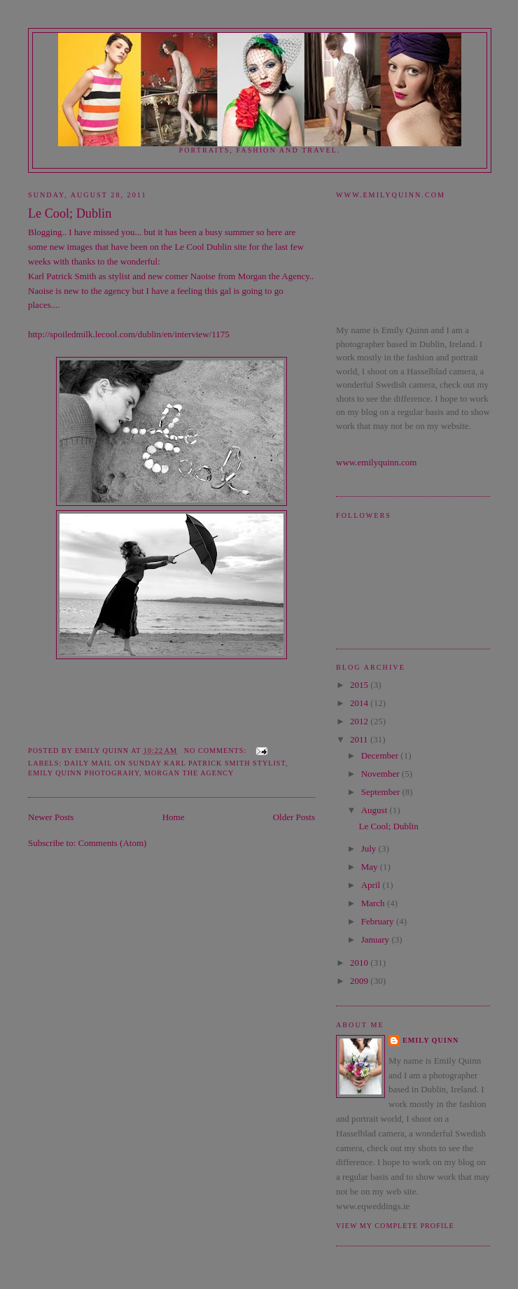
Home (173, 817)
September (381, 792)
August (375, 810)
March (374, 903)
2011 (360, 739)
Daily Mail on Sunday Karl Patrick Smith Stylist (175, 763)
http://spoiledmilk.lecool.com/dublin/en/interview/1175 (129, 334)
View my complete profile (395, 1226)
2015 (360, 684)
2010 (360, 962)
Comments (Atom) (112, 843)
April (372, 885)
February (378, 921)
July (370, 848)
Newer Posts (51, 817)
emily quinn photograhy (83, 773)
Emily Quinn (430, 1040)
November (381, 773)
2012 (360, 721)
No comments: (216, 750)
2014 (360, 703)
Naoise (40, 291)
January (376, 939)
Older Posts (294, 817)
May (370, 866)
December (381, 755)
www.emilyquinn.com (376, 462)
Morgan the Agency (273, 276)
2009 (360, 980)
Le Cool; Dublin (69, 213)
